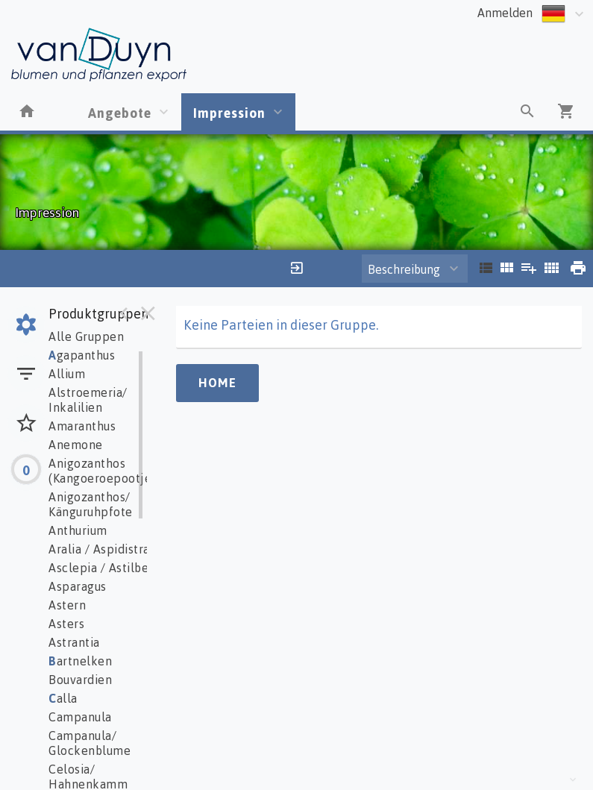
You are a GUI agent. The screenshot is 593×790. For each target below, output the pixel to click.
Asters (66, 623)
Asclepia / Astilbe (98, 567)
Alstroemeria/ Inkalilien (88, 400)
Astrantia (74, 642)
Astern (67, 605)
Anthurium (77, 530)
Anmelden (505, 12)
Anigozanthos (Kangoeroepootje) (102, 471)
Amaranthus (82, 425)
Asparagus (77, 586)
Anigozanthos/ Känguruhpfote (90, 504)
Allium (66, 373)
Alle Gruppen (86, 336)
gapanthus (81, 355)
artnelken (80, 660)
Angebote (119, 112)
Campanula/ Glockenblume (89, 743)
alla (63, 698)
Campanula (80, 716)
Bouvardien (80, 679)
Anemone (75, 444)
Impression (229, 112)
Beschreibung (404, 269)
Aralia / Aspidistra (99, 549)
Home (217, 382)
